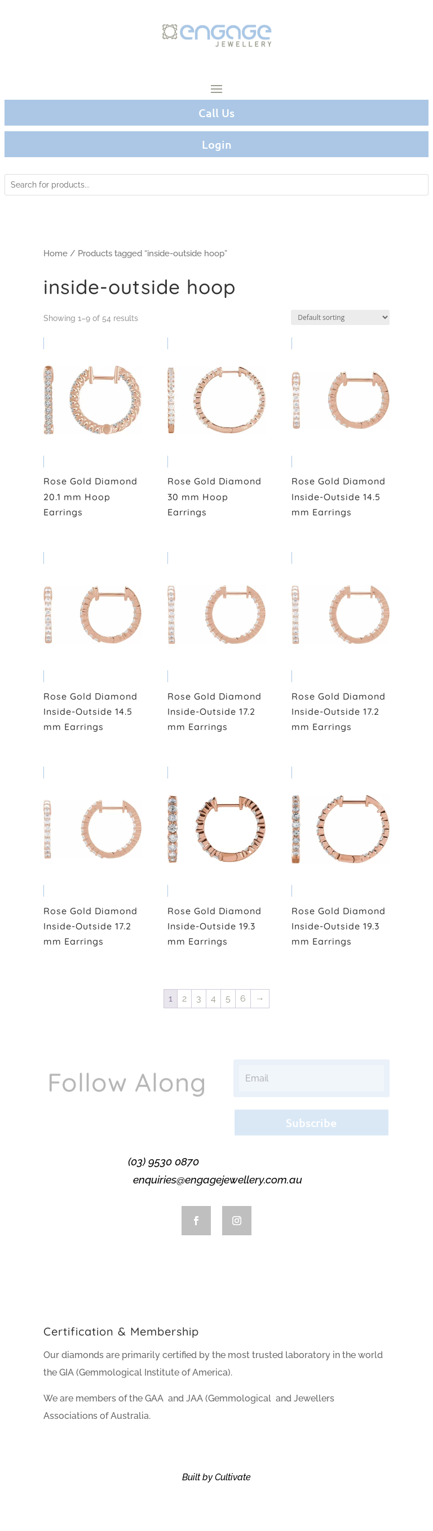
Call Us (216, 112)
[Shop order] (340, 317)
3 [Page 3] (198, 998)
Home (55, 253)
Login (217, 144)
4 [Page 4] (213, 998)
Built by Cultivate (216, 1477)
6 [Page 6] (243, 998)
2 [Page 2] (184, 998)
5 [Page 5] (228, 998)
